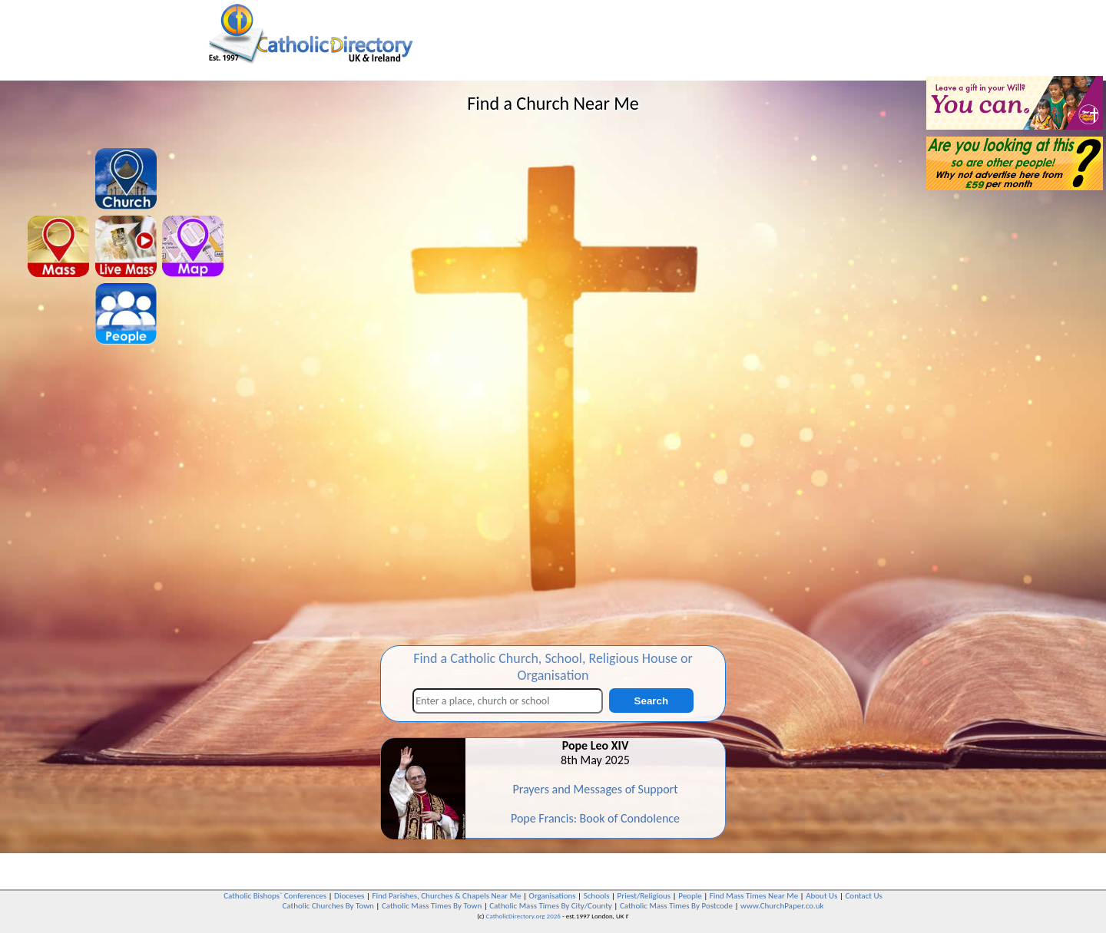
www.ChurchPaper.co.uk (781, 906)
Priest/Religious (644, 896)
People (690, 896)
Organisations (552, 896)
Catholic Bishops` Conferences (275, 896)
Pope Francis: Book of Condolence (595, 818)
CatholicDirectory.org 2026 (523, 916)
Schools (597, 896)
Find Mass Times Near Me (754, 896)
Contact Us (863, 896)
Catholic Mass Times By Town (432, 906)
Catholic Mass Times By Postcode (676, 906)
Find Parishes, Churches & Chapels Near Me (446, 896)
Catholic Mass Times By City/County (550, 906)
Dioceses (349, 896)
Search (651, 701)
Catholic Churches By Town (327, 906)
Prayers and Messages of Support (594, 789)
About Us (821, 896)
